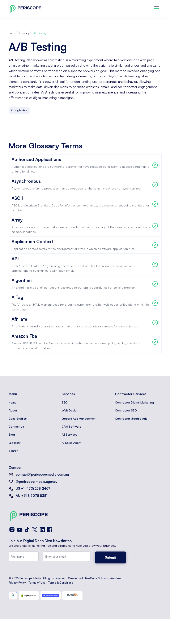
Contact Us (16, 426)
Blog (12, 434)
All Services (69, 434)
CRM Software (71, 426)
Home (12, 33)
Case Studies (18, 418)
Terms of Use (37, 582)
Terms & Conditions (60, 582)
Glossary (24, 33)
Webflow (115, 578)
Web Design (70, 410)
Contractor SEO (126, 410)
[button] (157, 8)
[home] (25, 8)
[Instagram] (12, 529)
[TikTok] (27, 529)
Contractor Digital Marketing (134, 402)
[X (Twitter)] (34, 529)
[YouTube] (19, 529)
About (13, 410)
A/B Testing (39, 33)
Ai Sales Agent (71, 442)
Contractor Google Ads (131, 418)
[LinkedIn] (42, 529)
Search (13, 450)
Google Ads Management (79, 418)
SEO (65, 402)
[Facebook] (49, 529)
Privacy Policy (17, 582)
